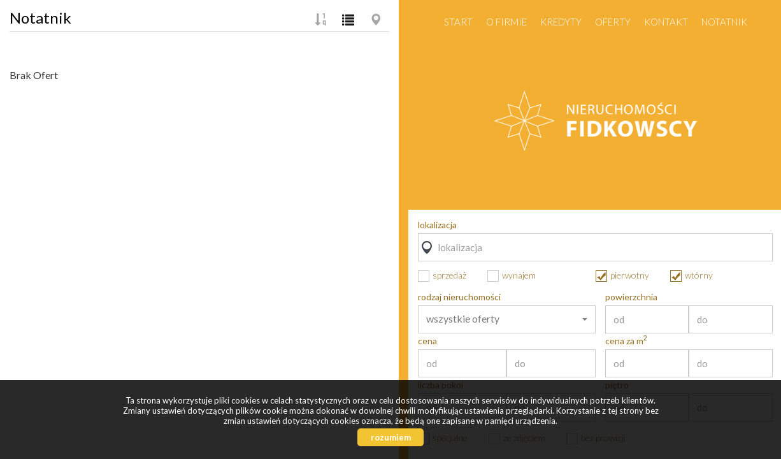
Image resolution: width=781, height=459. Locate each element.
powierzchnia (631, 297)
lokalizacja (437, 225)
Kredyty (561, 21)
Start (458, 21)
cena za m (626, 341)
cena (427, 341)
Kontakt (666, 21)
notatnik (724, 21)
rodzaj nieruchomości (459, 297)
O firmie (506, 21)
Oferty (613, 21)
